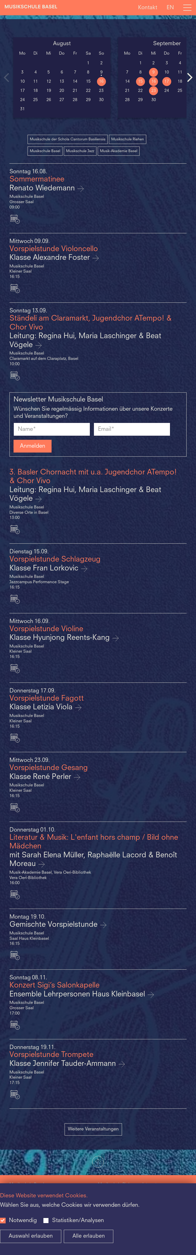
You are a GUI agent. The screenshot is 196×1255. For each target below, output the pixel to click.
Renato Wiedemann (43, 188)
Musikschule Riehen (127, 139)
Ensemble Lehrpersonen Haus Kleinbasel (78, 994)
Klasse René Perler (41, 777)
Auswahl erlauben (31, 1236)
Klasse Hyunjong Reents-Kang (60, 638)
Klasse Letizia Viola (42, 707)
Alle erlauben (88, 1236)
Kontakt (147, 7)
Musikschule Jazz (80, 151)
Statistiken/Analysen (78, 1220)
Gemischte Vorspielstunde (54, 925)
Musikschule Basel (45, 151)
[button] (98, 1162)
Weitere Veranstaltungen (93, 1129)
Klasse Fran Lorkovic (44, 568)
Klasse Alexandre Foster (50, 258)
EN (170, 7)
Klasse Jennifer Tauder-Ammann (63, 1064)
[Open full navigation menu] (187, 7)
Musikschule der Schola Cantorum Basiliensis (67, 139)
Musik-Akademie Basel (118, 151)
